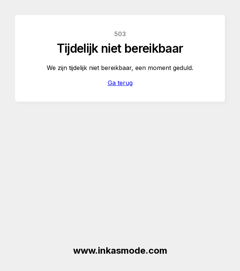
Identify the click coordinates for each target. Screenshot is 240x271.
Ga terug (120, 83)
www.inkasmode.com (120, 250)
